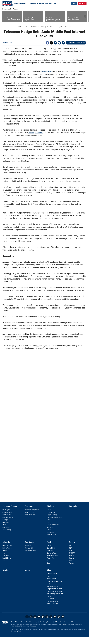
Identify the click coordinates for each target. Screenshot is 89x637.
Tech (49, 542)
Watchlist (48, 3)
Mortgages (6, 510)
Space (49, 563)
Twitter (51, 42)
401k (4, 525)
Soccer (71, 558)
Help (56, 622)
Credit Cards (7, 515)
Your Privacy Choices (46, 622)
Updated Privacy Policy (54, 581)
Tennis (71, 563)
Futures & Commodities (54, 517)
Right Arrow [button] (85, 16)
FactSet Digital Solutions (19, 626)
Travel (5, 550)
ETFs (48, 522)
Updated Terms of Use (17, 622)
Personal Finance (20, 3)
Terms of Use (51, 579)
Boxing (71, 555)
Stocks (49, 510)
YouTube (39, 616)
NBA (70, 548)
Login (74, 3)
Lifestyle (6, 542)
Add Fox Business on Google (77, 42)
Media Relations (52, 586)
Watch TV (82, 3)
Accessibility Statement (55, 594)
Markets (40, 3)
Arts (4, 560)
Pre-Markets (51, 532)
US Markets (51, 512)
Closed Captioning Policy (55, 591)
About (49, 570)
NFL (70, 545)
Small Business (30, 515)
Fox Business (8, 3)
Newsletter (54, 616)
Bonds (49, 520)
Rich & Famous (7, 548)
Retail (49, 530)
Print (59, 42)
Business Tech (52, 553)
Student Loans (7, 512)
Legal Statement (32, 626)
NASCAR (72, 553)
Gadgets (50, 550)
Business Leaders (53, 525)
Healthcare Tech (52, 555)
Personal (28, 545)
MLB (70, 550)
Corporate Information (54, 589)
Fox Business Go (52, 601)
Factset (64, 624)
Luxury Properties (30, 550)
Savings (5, 520)
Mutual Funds (51, 535)
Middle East (47, 71)
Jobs (48, 576)
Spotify (58, 616)
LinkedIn (47, 616)
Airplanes (6, 555)
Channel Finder (52, 574)
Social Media (51, 548)
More (55, 3)
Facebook (47, 42)
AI (47, 560)
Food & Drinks (7, 558)
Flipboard (43, 616)
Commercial (29, 548)
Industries (50, 527)
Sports (72, 542)
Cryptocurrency (52, 515)
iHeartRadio (62, 616)
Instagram (35, 616)
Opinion (6, 570)
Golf (70, 560)
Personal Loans (8, 517)
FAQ (48, 584)
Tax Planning (7, 530)
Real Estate (29, 542)
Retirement (6, 527)
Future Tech (51, 558)
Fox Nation (50, 599)
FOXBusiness (7, 43)
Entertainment (7, 545)
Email (63, 42)
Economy (32, 3)
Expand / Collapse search (69, 3)
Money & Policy (30, 512)
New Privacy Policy (31, 622)
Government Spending (32, 510)
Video (27, 570)
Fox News (50, 596)
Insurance (6, 522)
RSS (50, 616)
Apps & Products (52, 604)
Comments (55, 42)
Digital (49, 545)
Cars (4, 553)
